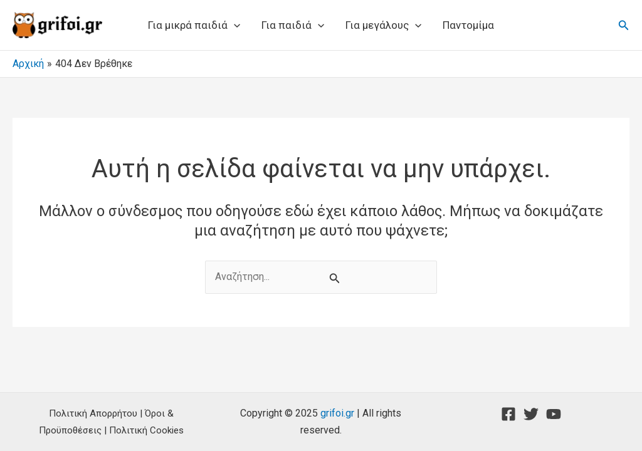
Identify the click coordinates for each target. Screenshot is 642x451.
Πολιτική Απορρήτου (93, 413)
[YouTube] (553, 414)
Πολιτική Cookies (146, 430)
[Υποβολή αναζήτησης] (335, 278)
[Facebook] (508, 414)
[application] (234, 25)
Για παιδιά (292, 25)
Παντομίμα (468, 25)
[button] (623, 25)
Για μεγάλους (383, 25)
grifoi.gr (337, 413)
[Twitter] (531, 414)
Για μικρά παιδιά (194, 25)
